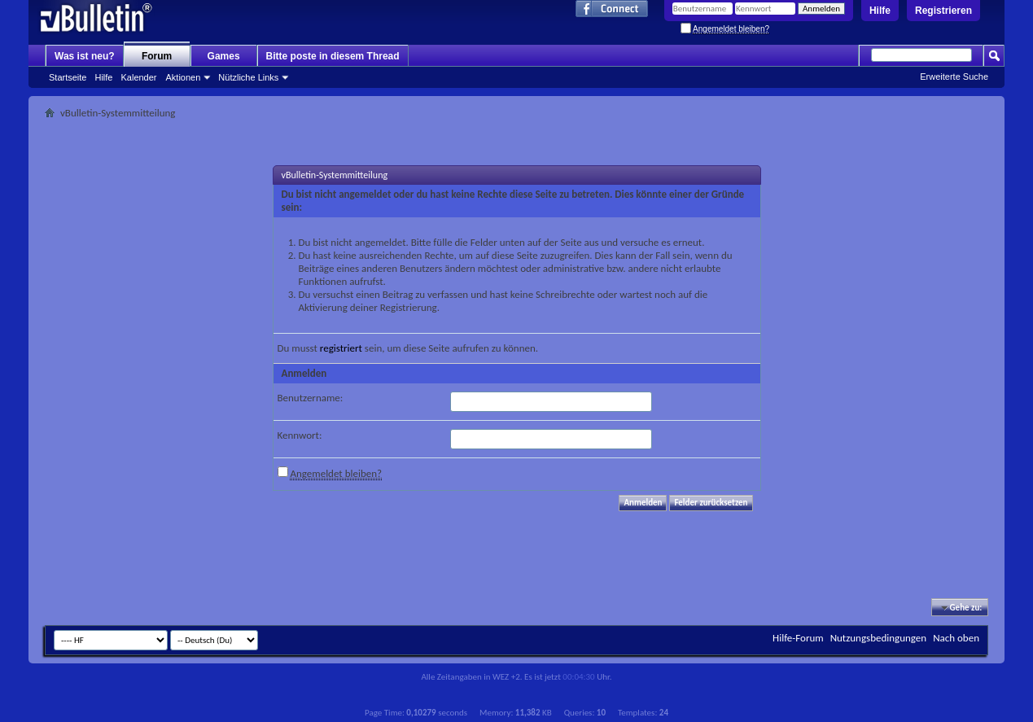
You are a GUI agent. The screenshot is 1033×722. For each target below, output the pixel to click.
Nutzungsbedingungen (878, 638)
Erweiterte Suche (954, 76)
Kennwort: (300, 435)
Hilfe (880, 10)
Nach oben (956, 638)
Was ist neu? (85, 56)
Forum (157, 56)
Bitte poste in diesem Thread (333, 56)
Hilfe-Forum (798, 638)
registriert (341, 348)
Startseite (67, 77)
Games (224, 56)
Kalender (138, 77)
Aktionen (183, 77)
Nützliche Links (248, 77)
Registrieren (943, 10)
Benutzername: (311, 398)
